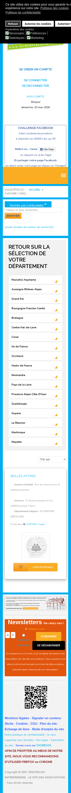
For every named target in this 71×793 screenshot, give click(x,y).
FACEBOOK (44, 745)
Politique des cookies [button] (54, 8)
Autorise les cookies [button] (38, 23)
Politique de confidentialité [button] (23, 12)
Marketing (37, 37)
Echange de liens (17, 729)
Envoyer (13, 215)
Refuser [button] (13, 23)
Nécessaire (16, 33)
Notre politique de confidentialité (24, 735)
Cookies (22, 723)
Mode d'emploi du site (48, 729)
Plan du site (48, 723)
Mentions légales (17, 718)
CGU (33, 723)
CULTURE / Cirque (35, 524)
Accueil (34, 190)
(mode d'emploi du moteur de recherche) (29, 227)
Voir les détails (43, 567)
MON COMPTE (35, 96)
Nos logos (42, 740)
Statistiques (17, 37)
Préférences (38, 33)
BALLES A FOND (23, 476)
